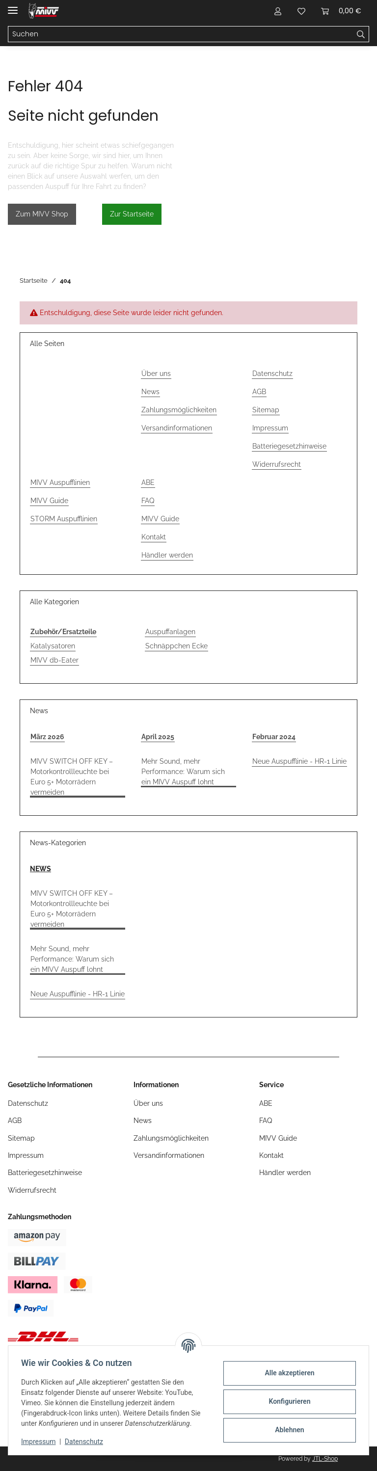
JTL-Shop (325, 1458)
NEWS (40, 869)
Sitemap (265, 410)
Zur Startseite (132, 214)
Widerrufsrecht (276, 464)
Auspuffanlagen (170, 632)
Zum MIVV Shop (42, 214)
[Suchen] (361, 34)
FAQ (147, 501)
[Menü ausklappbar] (13, 6)
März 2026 (47, 737)
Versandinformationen (176, 428)
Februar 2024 (274, 737)
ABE (148, 482)
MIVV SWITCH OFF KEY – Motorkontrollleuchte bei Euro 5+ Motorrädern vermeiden (71, 776)
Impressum (41, 1441)
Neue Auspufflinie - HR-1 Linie (299, 761)
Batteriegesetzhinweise (289, 446)
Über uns (156, 373)
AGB (259, 392)
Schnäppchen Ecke (176, 646)
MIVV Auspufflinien (60, 482)
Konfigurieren (286, 1401)
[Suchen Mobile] (180, 34)
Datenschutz (87, 1441)
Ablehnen (286, 1430)
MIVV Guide (49, 501)
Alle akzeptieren (286, 1373)
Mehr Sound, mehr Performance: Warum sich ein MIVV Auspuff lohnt (183, 771)
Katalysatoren (52, 646)
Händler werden (167, 555)
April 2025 (157, 737)
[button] (278, 11)
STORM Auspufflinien (63, 519)
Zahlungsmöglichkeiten (178, 410)
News (150, 392)
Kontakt (153, 537)
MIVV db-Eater (54, 660)
